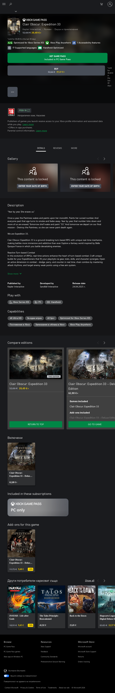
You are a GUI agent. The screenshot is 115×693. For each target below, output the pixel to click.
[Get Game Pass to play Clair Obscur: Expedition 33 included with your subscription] (57, 58)
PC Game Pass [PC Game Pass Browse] (9, 646)
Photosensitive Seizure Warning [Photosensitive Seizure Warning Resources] (53, 662)
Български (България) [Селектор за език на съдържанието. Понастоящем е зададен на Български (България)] (16, 671)
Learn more (28, 124)
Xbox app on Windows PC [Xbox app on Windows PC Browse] (13, 657)
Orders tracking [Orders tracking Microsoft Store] (84, 662)
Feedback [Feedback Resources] (44, 652)
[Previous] (98, 159)
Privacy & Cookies (27, 688)
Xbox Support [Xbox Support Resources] (46, 646)
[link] (21, 464)
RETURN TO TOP (36, 424)
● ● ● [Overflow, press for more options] (12, 92)
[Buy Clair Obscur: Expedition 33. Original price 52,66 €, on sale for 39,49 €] (56, 70)
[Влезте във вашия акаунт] (110, 4)
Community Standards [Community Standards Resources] (49, 657)
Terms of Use (41, 688)
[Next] (104, 159)
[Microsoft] (57, 2)
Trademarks (52, 688)
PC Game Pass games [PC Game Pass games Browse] (12, 652)
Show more (14, 273)
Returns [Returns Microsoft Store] (81, 657)
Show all (89, 580)
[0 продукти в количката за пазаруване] (102, 4)
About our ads (64, 688)
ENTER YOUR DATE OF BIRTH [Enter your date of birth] (33, 186)
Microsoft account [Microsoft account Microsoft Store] (85, 646)
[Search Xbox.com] (11, 4)
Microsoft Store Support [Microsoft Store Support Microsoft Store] (87, 652)
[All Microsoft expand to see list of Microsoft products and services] (4, 4)
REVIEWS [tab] (57, 148)
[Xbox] (8, 11)
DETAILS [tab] (41, 148)
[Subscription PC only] (38, 507)
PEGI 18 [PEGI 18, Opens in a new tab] (24, 110)
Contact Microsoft (11, 688)
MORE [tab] (74, 148)
